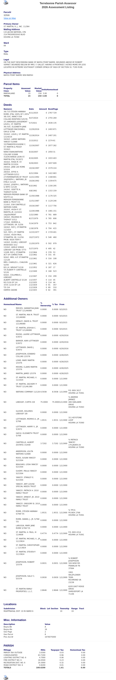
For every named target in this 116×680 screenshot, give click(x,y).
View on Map (10, 18)
